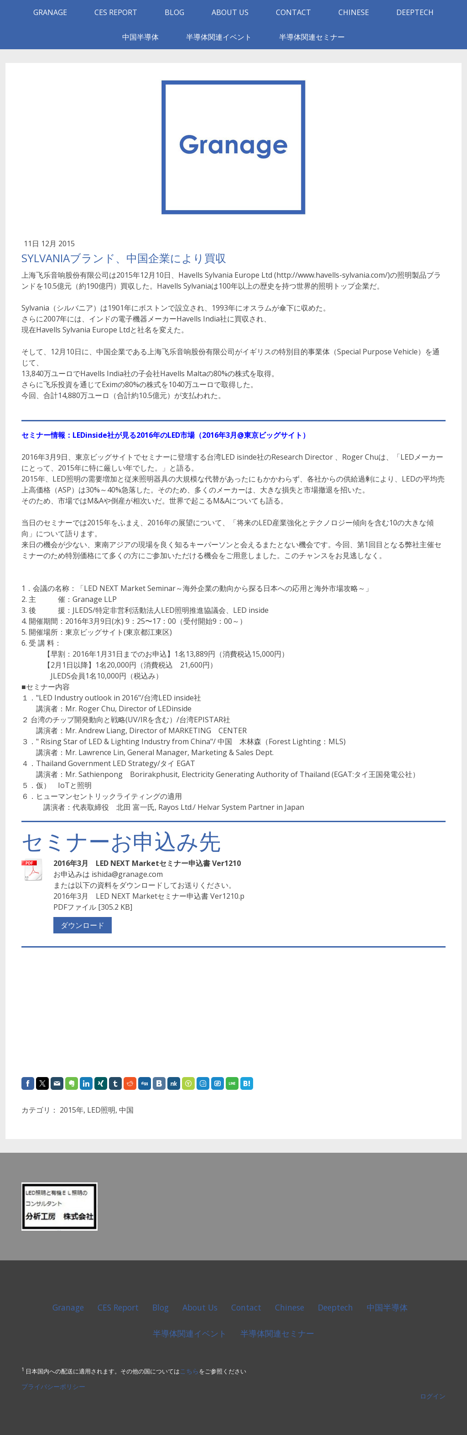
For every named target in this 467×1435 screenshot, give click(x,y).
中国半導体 (140, 37)
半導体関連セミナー (312, 37)
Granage (50, 12)
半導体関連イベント (219, 37)
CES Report (115, 12)
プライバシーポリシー (53, 1386)
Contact (293, 12)
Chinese (353, 12)
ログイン (433, 1396)
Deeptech (415, 12)
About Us (230, 12)
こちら (189, 1371)
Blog (174, 12)
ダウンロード (82, 925)
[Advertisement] (78, 1013)
